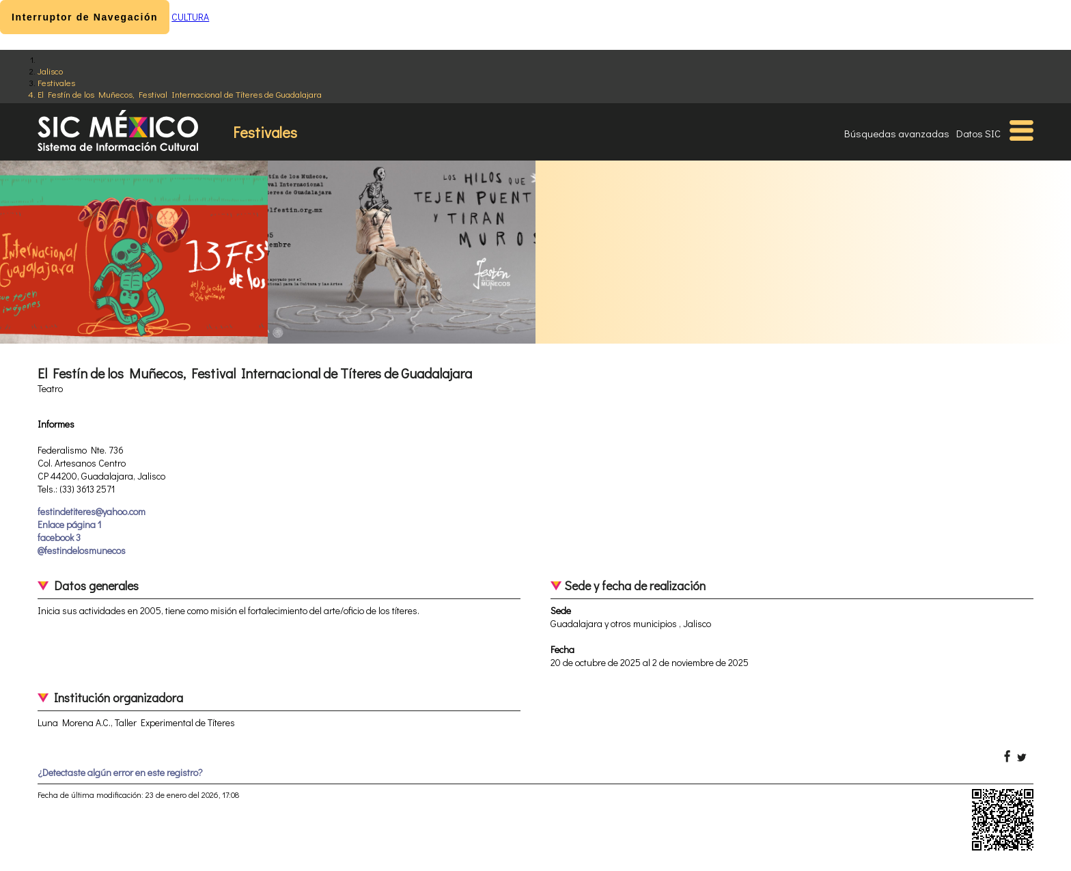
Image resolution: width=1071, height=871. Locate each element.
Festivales (56, 82)
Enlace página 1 (69, 524)
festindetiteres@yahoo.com (91, 511)
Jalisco (50, 71)
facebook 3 (59, 537)
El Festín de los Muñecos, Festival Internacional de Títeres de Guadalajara (180, 94)
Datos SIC (978, 133)
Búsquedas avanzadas (896, 133)
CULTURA (190, 16)
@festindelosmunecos (82, 550)
